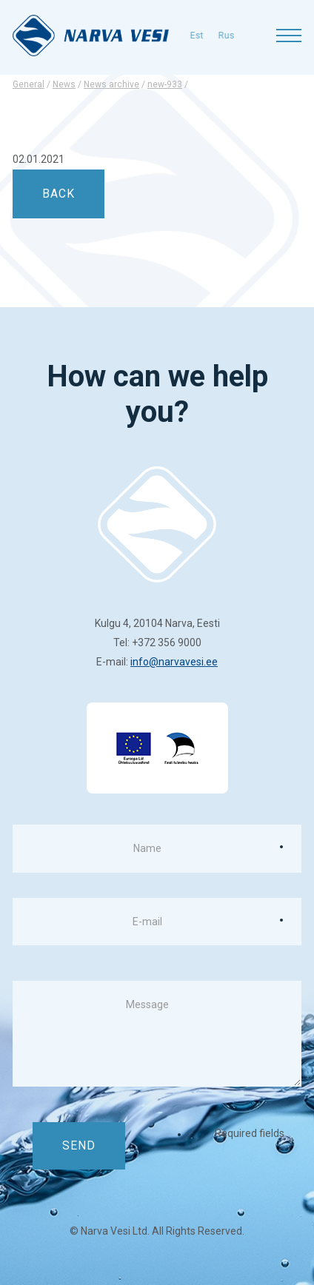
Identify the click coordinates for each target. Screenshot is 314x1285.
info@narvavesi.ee (174, 662)
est (172, 35)
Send (79, 1145)
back (58, 194)
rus (202, 35)
